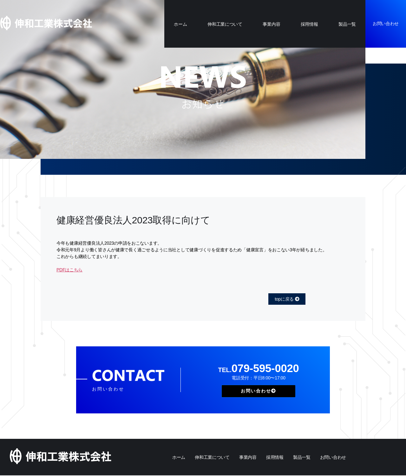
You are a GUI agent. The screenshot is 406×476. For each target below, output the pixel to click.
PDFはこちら (69, 269)
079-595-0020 (258, 368)
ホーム (180, 24)
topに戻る (287, 299)
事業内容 (271, 24)
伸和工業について (224, 24)
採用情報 (309, 24)
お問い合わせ (386, 23)
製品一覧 (347, 24)
